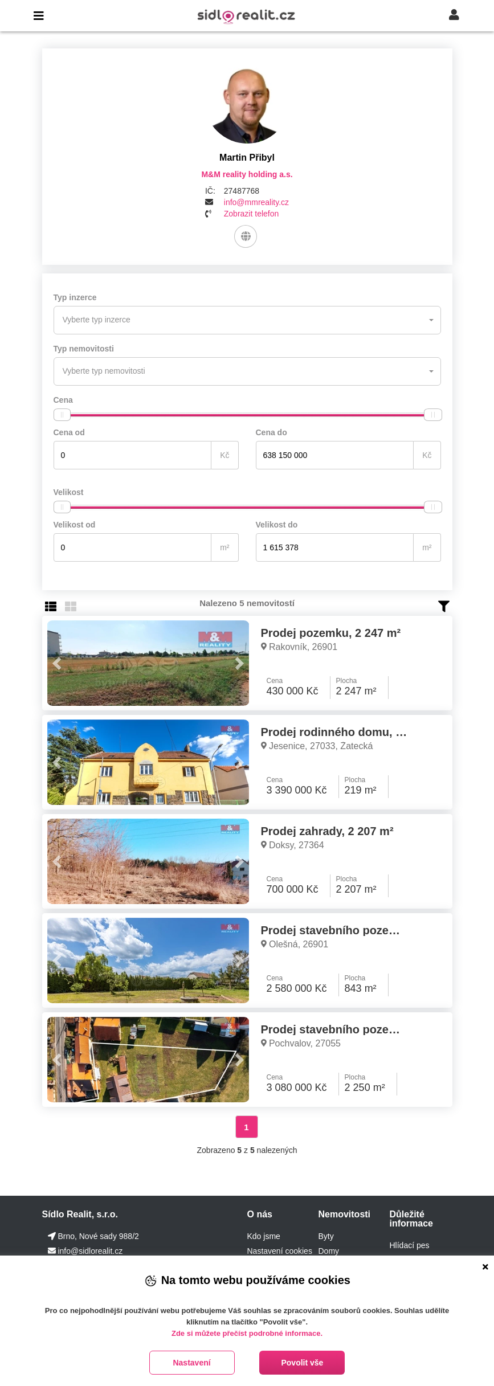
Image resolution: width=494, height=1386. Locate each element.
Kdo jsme (263, 1236)
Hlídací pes (409, 1245)
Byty (325, 1236)
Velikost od (75, 524)
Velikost (69, 492)
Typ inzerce (75, 297)
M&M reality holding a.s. (246, 174)
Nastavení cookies (279, 1251)
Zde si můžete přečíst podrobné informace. (247, 1333)
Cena (63, 399)
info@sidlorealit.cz (90, 1251)
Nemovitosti (344, 1214)
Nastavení (191, 1362)
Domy (328, 1251)
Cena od (69, 432)
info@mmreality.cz (256, 202)
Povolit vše (302, 1362)
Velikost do (277, 524)
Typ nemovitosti (84, 348)
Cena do (271, 432)
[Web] (245, 236)
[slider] (62, 414)
